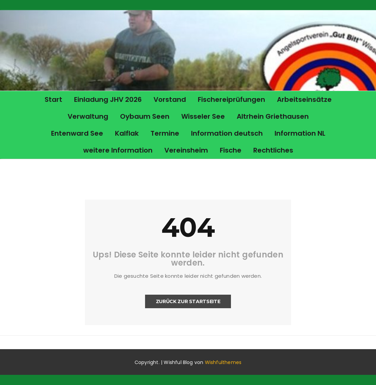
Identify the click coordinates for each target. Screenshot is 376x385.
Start (53, 99)
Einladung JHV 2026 (108, 99)
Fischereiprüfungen (231, 99)
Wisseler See (203, 116)
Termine (164, 133)
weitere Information (117, 150)
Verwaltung (88, 116)
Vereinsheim (186, 150)
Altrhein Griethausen (273, 116)
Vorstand (170, 99)
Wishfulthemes (223, 362)
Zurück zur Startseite (188, 301)
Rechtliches (273, 150)
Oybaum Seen (144, 116)
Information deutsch (227, 133)
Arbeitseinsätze (304, 99)
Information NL (300, 133)
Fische (230, 150)
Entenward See (77, 133)
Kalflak (127, 133)
